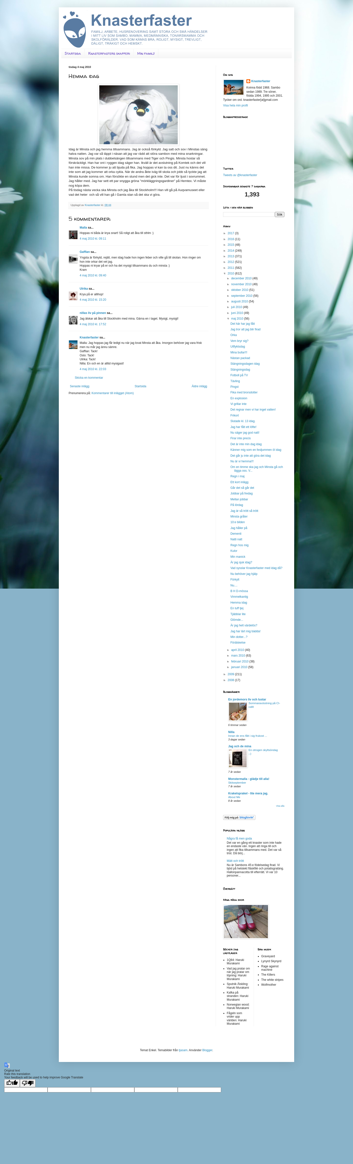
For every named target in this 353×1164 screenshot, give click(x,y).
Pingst (234, 386)
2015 (231, 244)
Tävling (235, 381)
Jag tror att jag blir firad (245, 329)
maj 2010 (237, 318)
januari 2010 (239, 667)
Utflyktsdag (237, 346)
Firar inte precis (240, 438)
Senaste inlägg (79, 386)
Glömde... (236, 619)
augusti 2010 (240, 301)
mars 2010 (238, 655)
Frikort (234, 415)
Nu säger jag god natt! (244, 432)
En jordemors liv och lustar (247, 699)
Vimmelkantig (239, 596)
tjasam (183, 1050)
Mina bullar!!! (238, 352)
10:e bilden (237, 522)
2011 (231, 268)
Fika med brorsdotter (244, 392)
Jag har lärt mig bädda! (245, 631)
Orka (233, 335)
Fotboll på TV (239, 375)
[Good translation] (12, 1083)
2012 (231, 262)
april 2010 (238, 650)
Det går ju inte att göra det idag (250, 455)
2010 (231, 273)
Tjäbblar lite (238, 614)
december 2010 (241, 278)
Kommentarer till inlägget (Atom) (112, 393)
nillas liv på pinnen (93, 313)
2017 (231, 233)
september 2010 (242, 295)
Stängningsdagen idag (245, 363)
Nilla (231, 732)
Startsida (73, 53)
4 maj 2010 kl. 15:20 (93, 299)
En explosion (238, 398)
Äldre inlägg (199, 386)
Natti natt (236, 539)
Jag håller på (238, 528)
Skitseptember (237, 782)
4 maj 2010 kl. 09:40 (93, 275)
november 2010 (241, 284)
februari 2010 (240, 661)
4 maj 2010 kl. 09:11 (93, 238)
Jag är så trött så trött (244, 511)
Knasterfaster (89, 337)
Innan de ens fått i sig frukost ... (247, 735)
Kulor (233, 551)
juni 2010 (237, 313)
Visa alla (280, 806)
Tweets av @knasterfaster (240, 175)
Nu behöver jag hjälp (243, 574)
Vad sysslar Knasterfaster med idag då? (256, 568)
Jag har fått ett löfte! (243, 427)
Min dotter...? (238, 637)
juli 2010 (237, 307)
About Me (234, 797)
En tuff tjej (236, 608)
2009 (231, 674)
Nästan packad (240, 358)
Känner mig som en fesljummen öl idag (255, 450)
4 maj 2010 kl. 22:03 (93, 369)
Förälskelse (237, 642)
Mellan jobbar (239, 499)
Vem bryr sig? (239, 341)
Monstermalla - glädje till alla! (248, 779)
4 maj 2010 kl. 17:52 (93, 324)
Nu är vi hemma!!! (242, 461)
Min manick (237, 556)
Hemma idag (238, 602)
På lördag (236, 505)
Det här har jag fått (242, 323)
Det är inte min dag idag (246, 444)
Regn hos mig (239, 545)
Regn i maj (237, 476)
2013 (231, 256)
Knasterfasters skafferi (109, 53)
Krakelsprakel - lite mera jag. (248, 793)
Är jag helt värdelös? (243, 625)
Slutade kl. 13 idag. (242, 421)
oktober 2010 (240, 290)
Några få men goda (239, 838)
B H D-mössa (239, 591)
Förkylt (234, 579)
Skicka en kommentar (89, 377)
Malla (83, 227)
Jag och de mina (239, 746)
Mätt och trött (235, 861)
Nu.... (234, 585)
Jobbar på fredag (241, 493)
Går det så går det (242, 488)
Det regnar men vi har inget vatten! (253, 409)
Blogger (207, 1050)
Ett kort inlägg (239, 482)
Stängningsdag (240, 369)
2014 (231, 250)
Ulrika (84, 288)
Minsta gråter (239, 516)
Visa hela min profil (235, 105)
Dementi (235, 533)
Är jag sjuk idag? (241, 562)
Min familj (146, 53)
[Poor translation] (28, 1083)
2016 (231, 239)
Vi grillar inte (238, 404)
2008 (231, 680)
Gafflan (85, 252)
